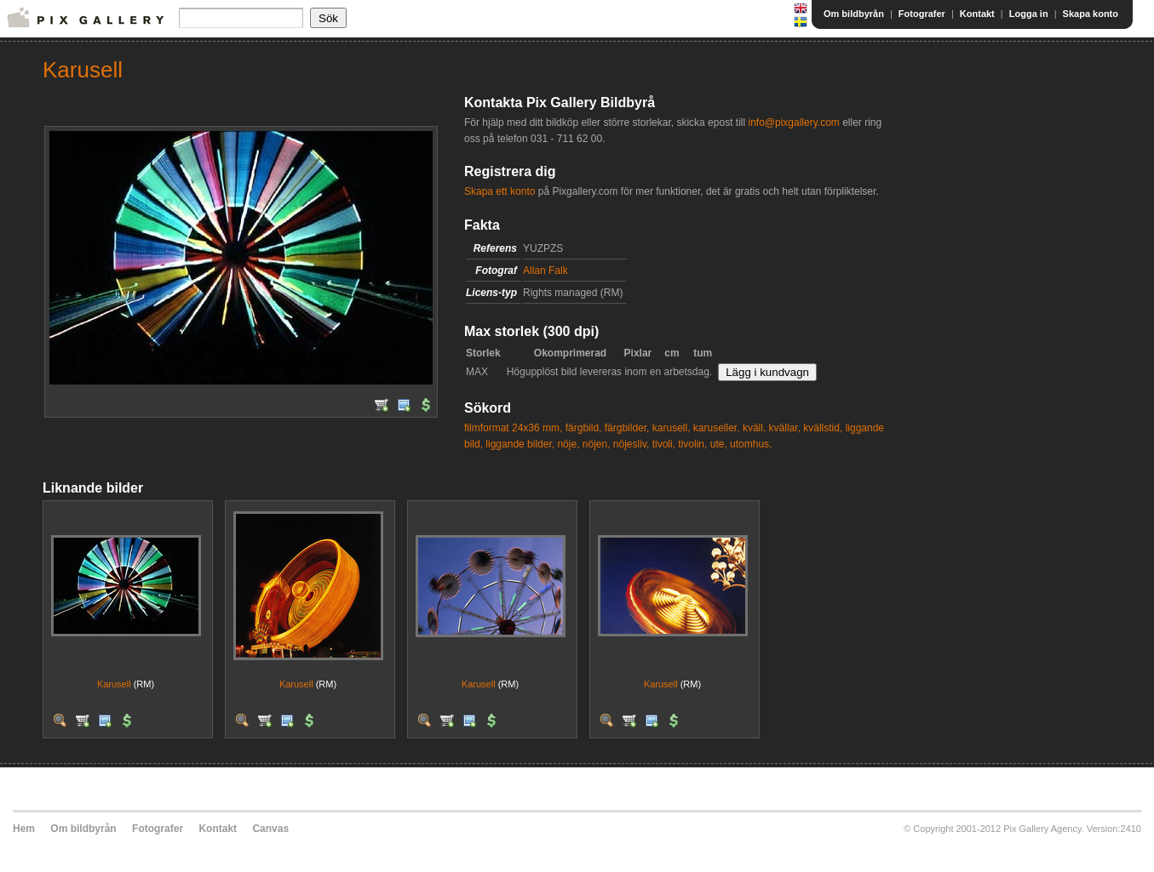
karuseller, (716, 428)
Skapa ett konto (499, 191)
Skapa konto (1090, 14)
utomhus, (751, 444)
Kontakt (977, 14)
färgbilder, (627, 428)
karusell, (671, 428)
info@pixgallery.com (793, 122)
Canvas (270, 829)
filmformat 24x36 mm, (513, 428)
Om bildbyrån (854, 14)
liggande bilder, (519, 444)
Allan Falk (545, 270)
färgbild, (584, 428)
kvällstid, (822, 428)
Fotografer (922, 14)
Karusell (114, 684)
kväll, (754, 428)
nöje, (568, 444)
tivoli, (663, 444)
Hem (24, 829)
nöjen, (597, 444)
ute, (718, 444)
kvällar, (785, 428)
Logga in (1028, 14)
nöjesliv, (631, 444)
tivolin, (692, 444)
